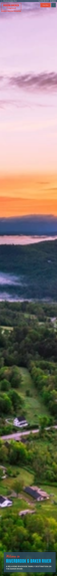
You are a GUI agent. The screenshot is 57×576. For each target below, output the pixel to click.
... (2, 1)
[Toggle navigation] (53, 5)
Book (45, 5)
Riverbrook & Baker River (10, 1)
